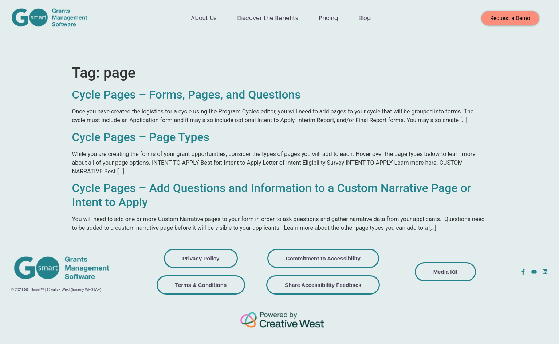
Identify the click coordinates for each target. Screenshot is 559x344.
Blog (364, 18)
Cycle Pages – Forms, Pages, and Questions (186, 94)
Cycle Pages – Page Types (141, 137)
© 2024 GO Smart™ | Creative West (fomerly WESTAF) (56, 290)
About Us (204, 18)
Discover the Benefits (267, 18)
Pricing (328, 18)
